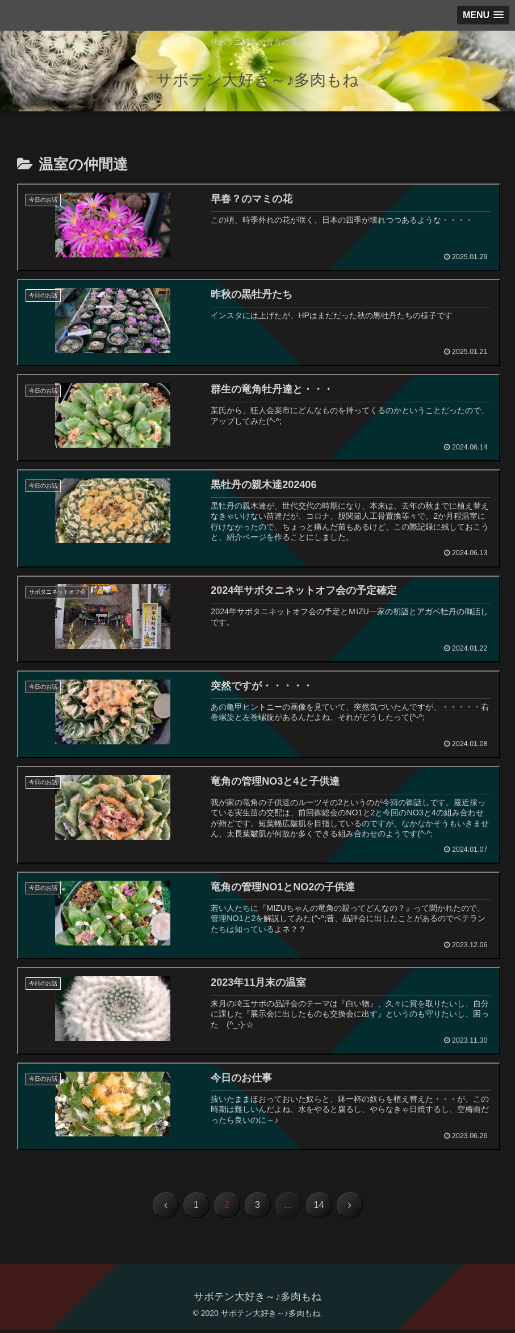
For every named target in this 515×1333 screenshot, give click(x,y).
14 (319, 1208)
